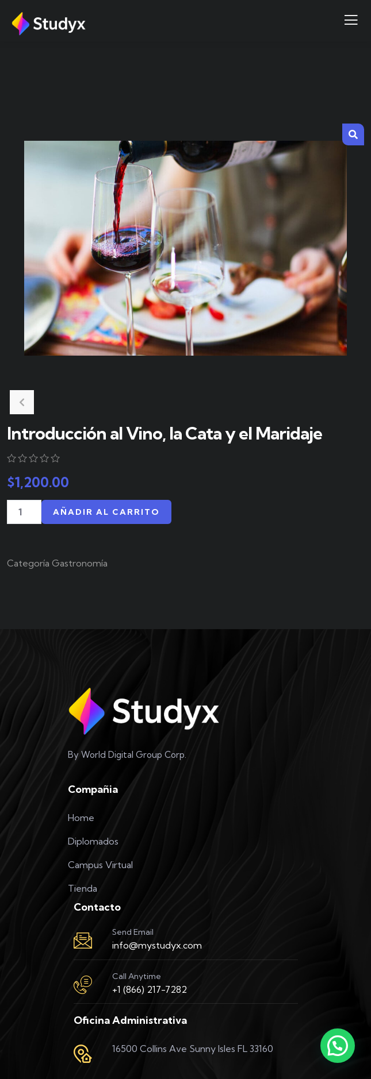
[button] (353, 134)
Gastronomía (80, 563)
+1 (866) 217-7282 (149, 989)
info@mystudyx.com (157, 945)
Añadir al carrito (106, 512)
